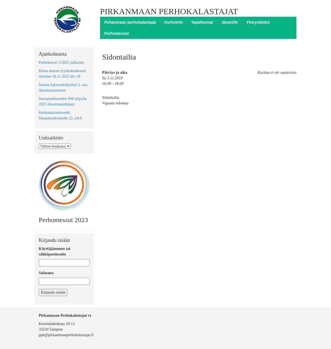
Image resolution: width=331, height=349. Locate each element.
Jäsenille (229, 22)
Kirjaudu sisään (53, 292)
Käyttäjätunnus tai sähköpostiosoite (54, 251)
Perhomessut (116, 33)
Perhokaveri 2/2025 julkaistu (61, 62)
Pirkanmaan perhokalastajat (130, 22)
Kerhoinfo (173, 22)
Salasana (46, 273)
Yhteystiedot (258, 22)
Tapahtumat (202, 22)
